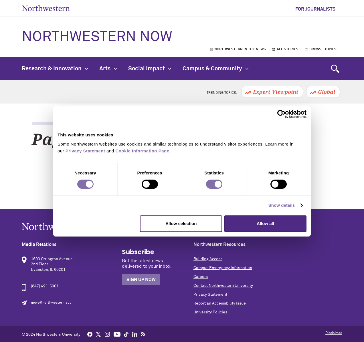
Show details (281, 205)
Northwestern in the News (240, 49)
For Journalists (315, 9)
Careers (200, 277)
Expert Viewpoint (275, 91)
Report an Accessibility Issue (219, 303)
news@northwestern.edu (51, 303)
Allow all (265, 223)
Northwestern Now (97, 37)
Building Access (207, 259)
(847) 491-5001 (45, 286)
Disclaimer (333, 333)
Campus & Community (215, 68)
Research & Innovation (55, 68)
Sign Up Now (141, 279)
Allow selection (181, 223)
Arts (108, 68)
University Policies (210, 312)
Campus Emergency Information (222, 268)
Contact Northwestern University (223, 286)
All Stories (287, 49)
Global (326, 91)
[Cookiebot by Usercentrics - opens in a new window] (281, 114)
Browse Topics (323, 49)
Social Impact (149, 68)
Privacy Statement (210, 295)
